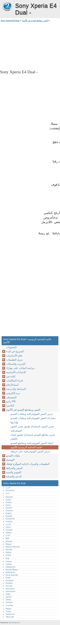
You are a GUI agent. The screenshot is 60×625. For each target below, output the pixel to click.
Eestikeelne (10, 519)
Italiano (8, 552)
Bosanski (9, 497)
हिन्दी (7, 538)
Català (8, 500)
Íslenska (9, 549)
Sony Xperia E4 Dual (7, 6)
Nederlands (10, 572)
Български (10, 490)
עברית (8, 535)
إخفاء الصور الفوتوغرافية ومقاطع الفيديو (32, 443)
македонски (10, 567)
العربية (8, 487)
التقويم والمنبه (13, 472)
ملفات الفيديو (13, 455)
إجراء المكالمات (14, 380)
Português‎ (10, 580)
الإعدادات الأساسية (16, 372)
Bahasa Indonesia (13, 547)
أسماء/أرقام (12, 384)
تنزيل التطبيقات (14, 359)
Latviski (9, 564)
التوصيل (10, 459)
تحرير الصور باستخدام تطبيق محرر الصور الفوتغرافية (32, 428)
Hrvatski (9, 541)
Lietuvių (9, 561)
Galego (8, 532)
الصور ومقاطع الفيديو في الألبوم (35, 21)
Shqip (8, 594)
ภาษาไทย (9, 605)
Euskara (9, 521)
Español (9, 516)
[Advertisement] (30, 45)
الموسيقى (11, 397)
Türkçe (8, 611)
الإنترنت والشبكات (15, 364)
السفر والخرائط (14, 468)
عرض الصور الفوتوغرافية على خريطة (30, 451)
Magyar (9, 544)
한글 (7, 558)
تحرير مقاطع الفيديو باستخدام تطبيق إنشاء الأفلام (33, 436)
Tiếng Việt (10, 617)
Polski (8, 578)
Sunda (8, 599)
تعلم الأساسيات (14, 355)
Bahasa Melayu (12, 569)
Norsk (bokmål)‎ (12, 575)
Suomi (8, 527)
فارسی (8, 524)
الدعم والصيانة (13, 476)
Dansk (8, 505)
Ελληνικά (9, 510)
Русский (9, 586)
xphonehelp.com (14, 622)
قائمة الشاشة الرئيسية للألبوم (26, 447)
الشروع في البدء (15, 351)
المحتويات (11, 347)
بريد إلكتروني (13, 393)
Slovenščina (10, 591)
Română (9, 583)
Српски (9, 597)
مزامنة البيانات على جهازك (20, 368)
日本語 (8, 555)
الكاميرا (10, 405)
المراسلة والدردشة (16, 389)
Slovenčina (10, 589)
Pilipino (8, 609)
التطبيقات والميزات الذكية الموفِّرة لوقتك (27, 464)
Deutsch (9, 508)
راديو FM (11, 401)
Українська (10, 614)
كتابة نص (11, 376)
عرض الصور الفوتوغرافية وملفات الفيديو (32, 414)
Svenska (9, 602)
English (9, 513)
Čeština (9, 502)
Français (9, 530)
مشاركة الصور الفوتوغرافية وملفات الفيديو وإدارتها (33, 420)
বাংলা (8, 493)
